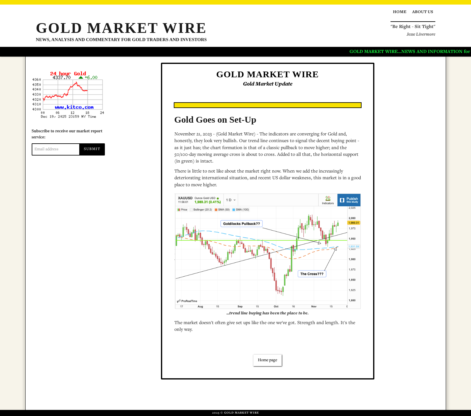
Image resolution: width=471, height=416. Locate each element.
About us (422, 12)
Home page (267, 360)
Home (399, 12)
